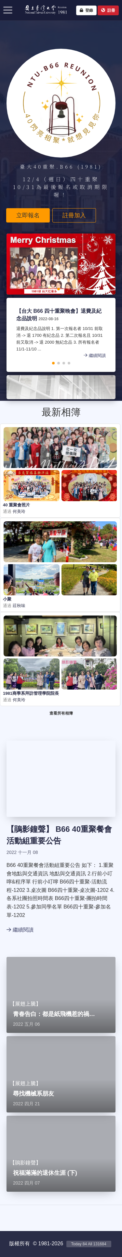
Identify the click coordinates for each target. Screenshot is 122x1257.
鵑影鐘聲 (30, 829)
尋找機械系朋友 (33, 1093)
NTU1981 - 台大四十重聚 (43, 15)
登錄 (86, 10)
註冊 (108, 10)
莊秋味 (18, 605)
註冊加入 (74, 215)
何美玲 (18, 511)
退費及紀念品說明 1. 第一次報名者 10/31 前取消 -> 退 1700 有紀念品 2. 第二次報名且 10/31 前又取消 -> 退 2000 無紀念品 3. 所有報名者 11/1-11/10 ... (61, 339)
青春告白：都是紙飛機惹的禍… (54, 1014)
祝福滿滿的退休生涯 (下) (45, 1173)
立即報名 (28, 215)
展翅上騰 (25, 1004)
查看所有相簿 (61, 713)
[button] (37, 289)
